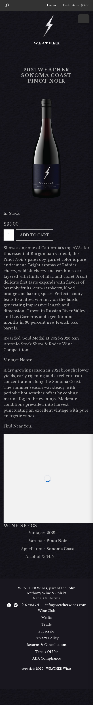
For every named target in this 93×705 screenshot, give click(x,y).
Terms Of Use (46, 652)
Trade (47, 624)
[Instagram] (16, 604)
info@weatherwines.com (65, 605)
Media (46, 618)
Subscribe (46, 631)
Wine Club (46, 611)
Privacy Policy (46, 638)
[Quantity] (9, 235)
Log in (51, 5)
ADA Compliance (46, 658)
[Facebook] (9, 604)
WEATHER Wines (32, 588)
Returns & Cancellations (47, 645)
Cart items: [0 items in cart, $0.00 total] (76, 5)
